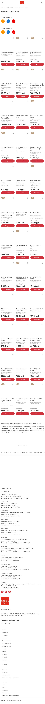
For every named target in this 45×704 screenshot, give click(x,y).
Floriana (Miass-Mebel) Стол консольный (22, 52)
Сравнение (5, 672)
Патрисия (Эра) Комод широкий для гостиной (22, 277)
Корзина (4, 660)
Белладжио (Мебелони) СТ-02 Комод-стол (22, 148)
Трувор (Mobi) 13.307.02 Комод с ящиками (7, 369)
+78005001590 (5, 491)
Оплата (4, 651)
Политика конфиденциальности (10, 677)
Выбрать (8, 64)
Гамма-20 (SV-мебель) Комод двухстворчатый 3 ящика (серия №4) (7, 213)
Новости (4, 638)
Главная (3, 7)
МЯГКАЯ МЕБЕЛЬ (38, 452)
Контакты (4, 657)
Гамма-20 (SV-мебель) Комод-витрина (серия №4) (36, 149)
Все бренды (5, 632)
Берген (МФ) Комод (21, 369)
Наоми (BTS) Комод (21, 212)
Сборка (4, 649)
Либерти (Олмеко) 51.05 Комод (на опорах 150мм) (7, 400)
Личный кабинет (6, 643)
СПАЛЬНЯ (8, 452)
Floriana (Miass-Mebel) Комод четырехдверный (37, 84)
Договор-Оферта (6, 646)
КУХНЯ (3, 452)
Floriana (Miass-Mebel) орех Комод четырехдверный (7, 117)
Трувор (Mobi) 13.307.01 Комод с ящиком (22, 339)
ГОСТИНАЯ (10, 7)
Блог (3, 667)
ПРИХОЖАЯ (29, 452)
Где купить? (5, 635)
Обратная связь (6, 675)
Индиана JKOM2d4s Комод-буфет (21, 309)
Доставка (4, 654)
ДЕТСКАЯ (22, 452)
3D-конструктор (6, 640)
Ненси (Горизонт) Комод (8, 52)
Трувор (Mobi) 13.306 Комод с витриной (36, 339)
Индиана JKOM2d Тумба (36, 309)
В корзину (22, 64)
